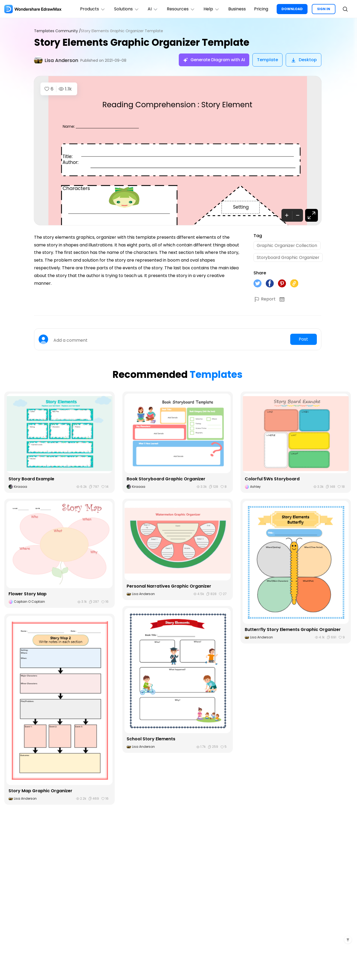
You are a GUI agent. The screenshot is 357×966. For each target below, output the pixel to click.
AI (152, 9)
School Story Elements (151, 739)
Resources (180, 9)
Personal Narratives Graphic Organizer (169, 587)
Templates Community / (57, 31)
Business (237, 9)
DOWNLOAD (292, 9)
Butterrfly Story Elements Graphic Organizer (293, 630)
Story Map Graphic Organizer (41, 791)
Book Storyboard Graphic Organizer (166, 479)
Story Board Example (31, 479)
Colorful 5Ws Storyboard (272, 479)
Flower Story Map (28, 594)
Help (211, 9)
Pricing (261, 9)
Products (92, 9)
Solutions (126, 9)
